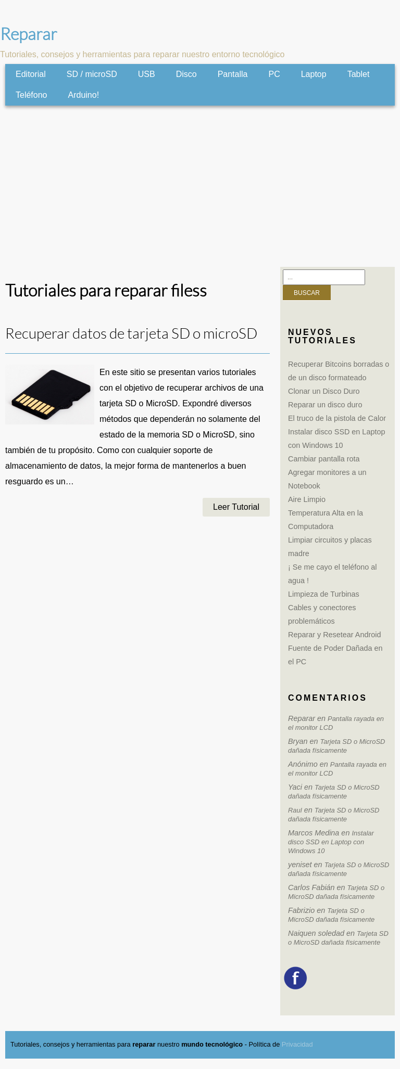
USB (146, 74)
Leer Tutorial (236, 507)
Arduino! (83, 95)
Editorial (31, 74)
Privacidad (297, 1044)
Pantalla (233, 74)
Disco (186, 74)
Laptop (314, 74)
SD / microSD (92, 74)
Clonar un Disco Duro (324, 391)
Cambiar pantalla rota (324, 459)
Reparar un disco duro (325, 405)
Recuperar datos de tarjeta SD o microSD (131, 334)
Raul (295, 810)
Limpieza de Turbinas (323, 594)
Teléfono (31, 95)
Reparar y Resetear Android (334, 634)
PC (274, 74)
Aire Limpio (307, 499)
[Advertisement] (200, 186)
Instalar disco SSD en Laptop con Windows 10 (331, 842)
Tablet (358, 74)
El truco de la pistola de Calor (337, 418)
